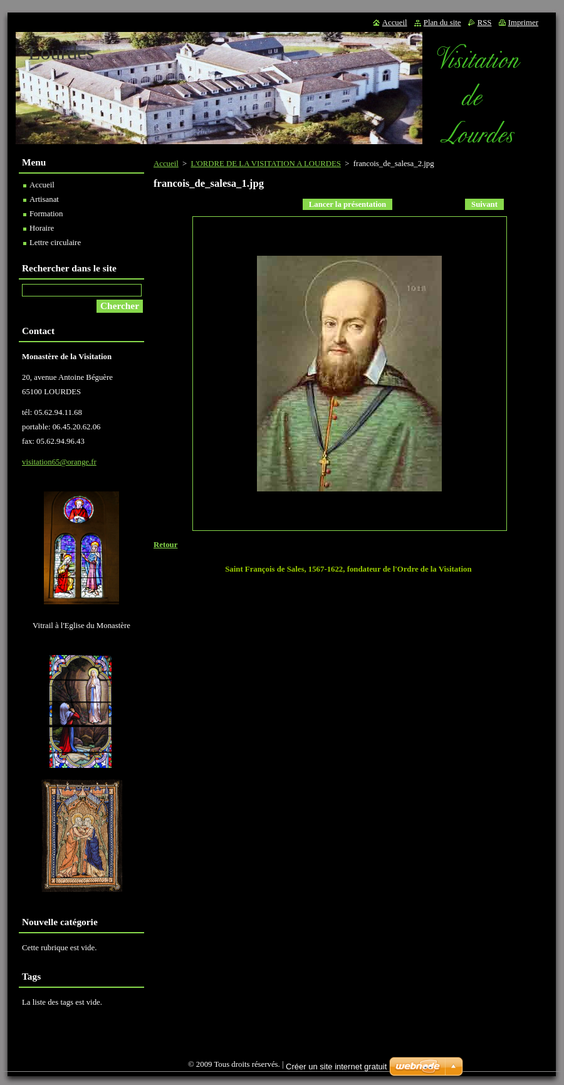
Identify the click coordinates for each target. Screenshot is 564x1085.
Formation (46, 213)
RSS (485, 22)
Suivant (484, 204)
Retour (165, 544)
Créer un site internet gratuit (336, 1066)
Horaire (41, 228)
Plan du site (442, 22)
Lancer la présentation (347, 204)
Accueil (166, 163)
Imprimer (523, 22)
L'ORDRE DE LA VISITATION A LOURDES (266, 163)
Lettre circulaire (55, 242)
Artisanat (44, 199)
